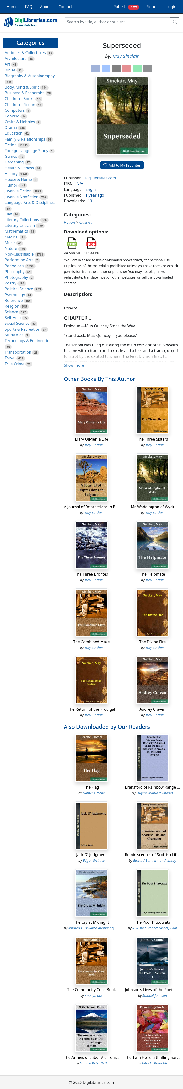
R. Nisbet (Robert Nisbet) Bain (154, 928)
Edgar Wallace (94, 860)
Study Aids (14, 335)
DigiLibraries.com (100, 178)
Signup (152, 6)
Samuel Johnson (154, 995)
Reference (14, 300)
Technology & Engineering (28, 340)
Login (171, 6)
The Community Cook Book (91, 989)
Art (7, 64)
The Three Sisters (152, 439)
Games (11, 156)
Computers (15, 110)
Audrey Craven (152, 709)
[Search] (117, 21)
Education (14, 133)
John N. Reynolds (155, 1063)
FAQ (28, 6)
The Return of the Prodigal (91, 709)
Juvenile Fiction (18, 190)
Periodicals (14, 265)
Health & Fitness (19, 168)
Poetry (10, 283)
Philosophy (15, 271)
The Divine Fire (152, 641)
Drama (11, 127)
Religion (12, 306)
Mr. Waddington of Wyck (152, 506)
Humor (11, 185)
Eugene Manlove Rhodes (154, 793)
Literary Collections (22, 219)
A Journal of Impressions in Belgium (96, 506)
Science (11, 311)
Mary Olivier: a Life (91, 439)
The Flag (91, 787)
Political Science (19, 288)
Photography (16, 277)
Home (12, 6)
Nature (11, 248)
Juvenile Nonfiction (21, 196)
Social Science (17, 323)
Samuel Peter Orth (94, 1063)
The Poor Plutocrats (152, 922)
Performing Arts (19, 260)
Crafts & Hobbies (20, 121)
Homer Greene (94, 793)
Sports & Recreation (22, 329)
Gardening (14, 162)
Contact (65, 6)
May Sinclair (126, 56)
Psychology (15, 294)
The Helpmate (152, 574)
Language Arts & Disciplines (30, 202)
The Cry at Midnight (91, 922)
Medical (12, 237)
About (45, 6)
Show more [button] (74, 365)
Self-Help (13, 317)
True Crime (15, 363)
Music (10, 242)
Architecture (16, 58)
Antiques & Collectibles (25, 52)
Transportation (18, 352)
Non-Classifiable (19, 254)
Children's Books (19, 98)
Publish (126, 7)
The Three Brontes (91, 574)
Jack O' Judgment (91, 854)
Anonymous (94, 995)
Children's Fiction (20, 104)
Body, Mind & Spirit (22, 87)
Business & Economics (25, 93)
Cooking (12, 116)
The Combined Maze (91, 641)
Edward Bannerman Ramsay (154, 860)
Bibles (10, 70)
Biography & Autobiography (30, 75)
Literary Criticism (20, 225)
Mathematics (16, 231)
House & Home (18, 179)
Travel (10, 357)
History (11, 173)
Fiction (11, 144)
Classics (85, 222)
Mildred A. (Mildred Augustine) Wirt (95, 928)
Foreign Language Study (26, 150)
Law (8, 214)
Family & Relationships (25, 139)
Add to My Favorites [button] (122, 165)
